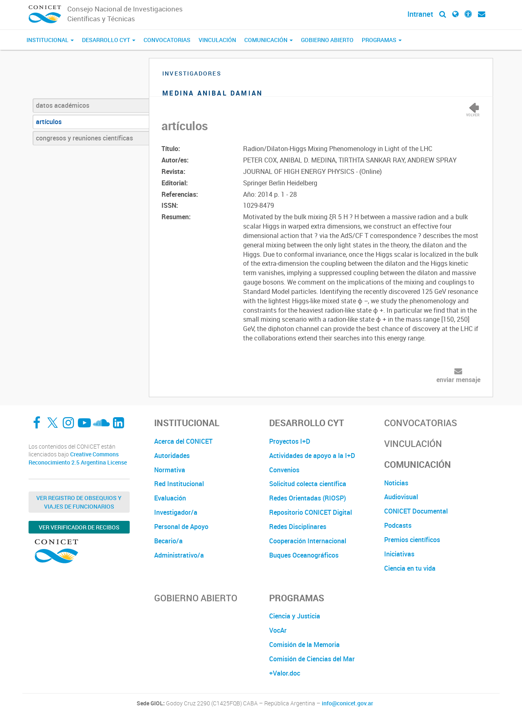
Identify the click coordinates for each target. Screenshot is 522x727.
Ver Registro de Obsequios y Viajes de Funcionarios (79, 502)
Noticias (396, 482)
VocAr (278, 630)
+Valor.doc (284, 673)
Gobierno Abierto (327, 40)
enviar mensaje (458, 379)
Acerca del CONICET (183, 441)
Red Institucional (179, 483)
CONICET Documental (416, 511)
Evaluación (170, 498)
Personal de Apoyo (181, 526)
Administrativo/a (179, 555)
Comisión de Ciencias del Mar (312, 658)
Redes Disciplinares (297, 526)
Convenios (284, 469)
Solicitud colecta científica (307, 483)
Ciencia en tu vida (410, 568)
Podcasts (397, 525)
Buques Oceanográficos (303, 555)
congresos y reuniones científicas (84, 137)
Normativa (169, 469)
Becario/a (168, 540)
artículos (49, 121)
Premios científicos (412, 539)
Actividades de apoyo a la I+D (312, 455)
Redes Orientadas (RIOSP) (307, 498)
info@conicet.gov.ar (347, 703)
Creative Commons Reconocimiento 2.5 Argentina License (78, 458)
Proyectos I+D (289, 441)
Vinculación (217, 40)
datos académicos (62, 105)
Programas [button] (382, 40)
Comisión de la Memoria (304, 644)
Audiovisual (401, 496)
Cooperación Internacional (307, 540)
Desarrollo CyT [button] (108, 40)
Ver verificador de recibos (79, 527)
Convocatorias (167, 40)
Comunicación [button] (268, 40)
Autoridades (172, 455)
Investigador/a (175, 512)
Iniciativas (399, 553)
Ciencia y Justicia (294, 615)
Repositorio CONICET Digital (310, 512)
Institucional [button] (50, 40)
